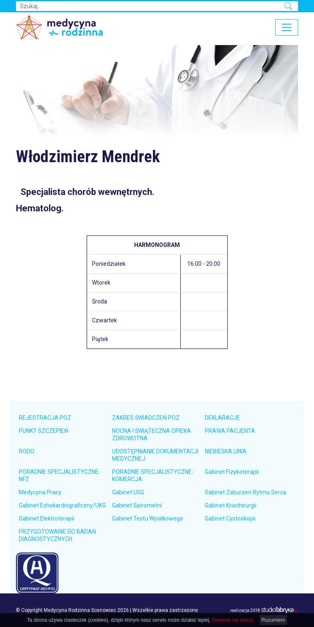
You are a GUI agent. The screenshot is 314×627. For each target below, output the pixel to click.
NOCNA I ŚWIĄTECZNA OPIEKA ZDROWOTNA (151, 434)
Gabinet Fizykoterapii (232, 472)
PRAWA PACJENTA (230, 431)
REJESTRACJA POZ (45, 417)
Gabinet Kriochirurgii (230, 505)
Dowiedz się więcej (232, 620)
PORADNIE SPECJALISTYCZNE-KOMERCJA (153, 475)
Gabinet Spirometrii (137, 505)
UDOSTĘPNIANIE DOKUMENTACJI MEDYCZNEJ (155, 455)
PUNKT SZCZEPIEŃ (43, 431)
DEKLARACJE (222, 417)
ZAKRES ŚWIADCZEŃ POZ (145, 417)
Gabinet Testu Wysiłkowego (147, 518)
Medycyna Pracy (40, 492)
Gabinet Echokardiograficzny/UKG (62, 505)
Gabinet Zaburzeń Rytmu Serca (245, 492)
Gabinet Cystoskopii (230, 518)
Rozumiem (273, 620)
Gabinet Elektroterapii (46, 518)
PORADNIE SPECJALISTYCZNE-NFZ (60, 475)
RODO (26, 451)
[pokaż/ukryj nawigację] (286, 27)
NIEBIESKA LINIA (226, 451)
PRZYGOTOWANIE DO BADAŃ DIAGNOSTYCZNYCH (57, 535)
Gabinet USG (128, 492)
